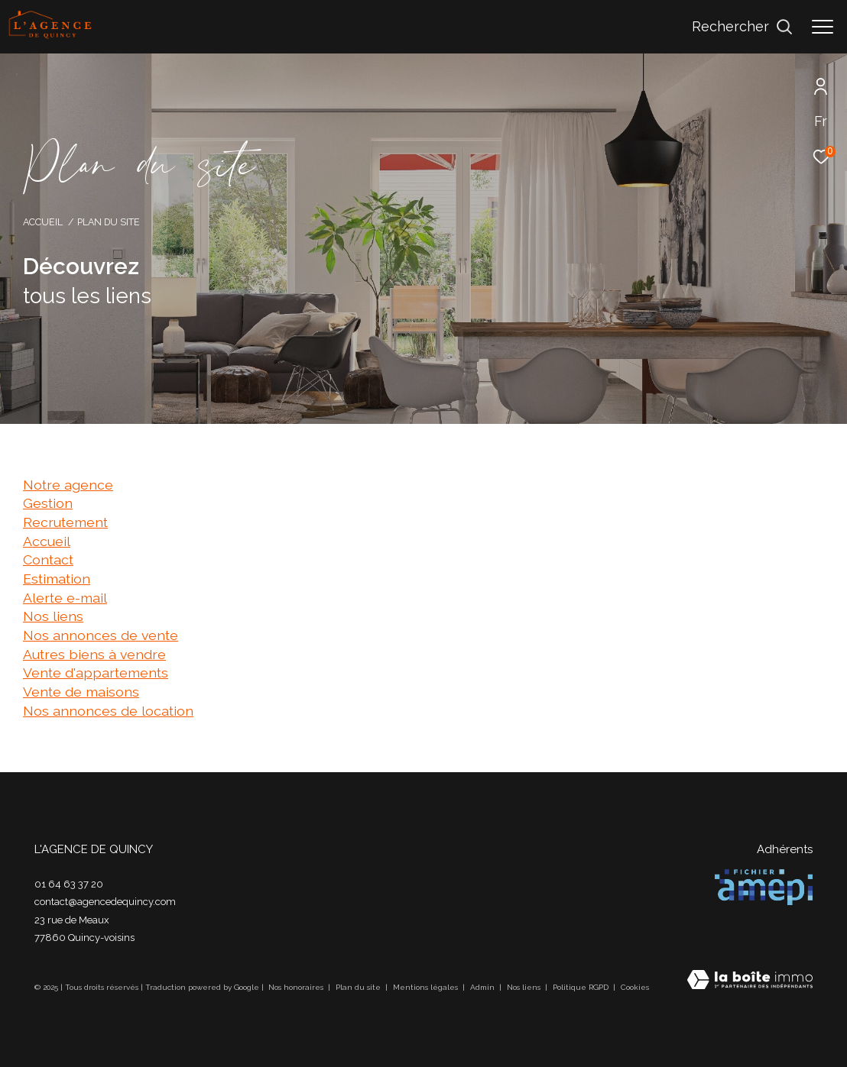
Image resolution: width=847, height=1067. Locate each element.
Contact (48, 559)
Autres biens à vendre (94, 654)
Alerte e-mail (65, 598)
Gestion (48, 503)
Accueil (43, 222)
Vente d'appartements (95, 672)
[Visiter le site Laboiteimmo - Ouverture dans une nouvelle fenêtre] (750, 981)
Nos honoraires (297, 987)
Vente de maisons (81, 692)
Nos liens (53, 616)
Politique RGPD (580, 987)
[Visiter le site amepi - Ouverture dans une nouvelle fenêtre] (764, 887)
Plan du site (359, 987)
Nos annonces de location (108, 711)
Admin (483, 987)
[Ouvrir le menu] (822, 26)
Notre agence (68, 485)
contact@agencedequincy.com (105, 901)
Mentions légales (426, 987)
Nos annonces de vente (100, 635)
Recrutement (65, 522)
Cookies (635, 987)
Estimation (56, 579)
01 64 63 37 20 (68, 884)
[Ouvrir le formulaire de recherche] (742, 26)
